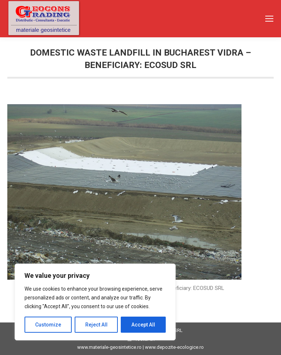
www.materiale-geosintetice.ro (109, 347)
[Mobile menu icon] (269, 18)
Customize (48, 325)
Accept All (143, 325)
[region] (95, 302)
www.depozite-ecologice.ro (174, 347)
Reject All (96, 325)
